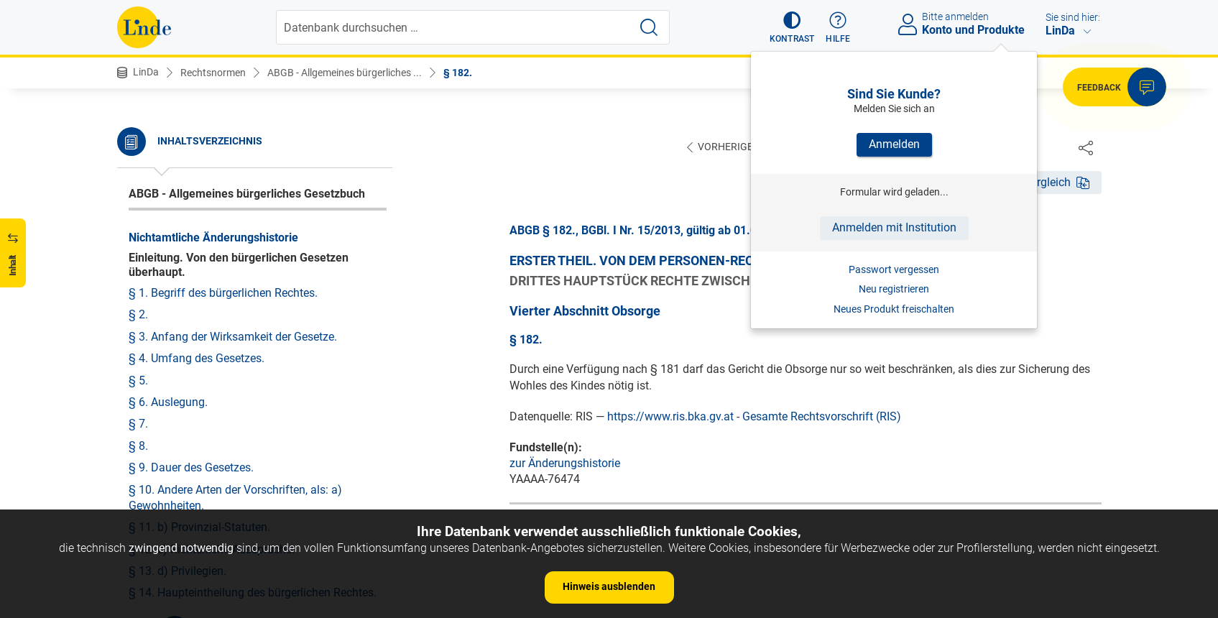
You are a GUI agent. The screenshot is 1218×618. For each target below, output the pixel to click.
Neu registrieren (894, 289)
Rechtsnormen (213, 72)
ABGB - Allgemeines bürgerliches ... (344, 72)
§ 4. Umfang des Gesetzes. (196, 358)
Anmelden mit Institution (894, 227)
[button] (792, 27)
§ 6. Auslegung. (168, 402)
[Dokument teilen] (1086, 147)
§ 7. (138, 423)
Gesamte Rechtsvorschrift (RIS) (821, 417)
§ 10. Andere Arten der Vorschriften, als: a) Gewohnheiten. (235, 497)
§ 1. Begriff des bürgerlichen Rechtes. (223, 293)
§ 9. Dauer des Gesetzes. (191, 467)
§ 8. (138, 446)
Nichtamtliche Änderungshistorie (213, 237)
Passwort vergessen (894, 269)
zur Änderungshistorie (564, 464)
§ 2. (138, 314)
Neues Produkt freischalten (894, 309)
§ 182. (457, 72)
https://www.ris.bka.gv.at (670, 417)
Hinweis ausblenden (609, 586)
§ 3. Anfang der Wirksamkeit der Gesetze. (233, 336)
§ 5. (138, 380)
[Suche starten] (649, 27)
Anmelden (894, 144)
